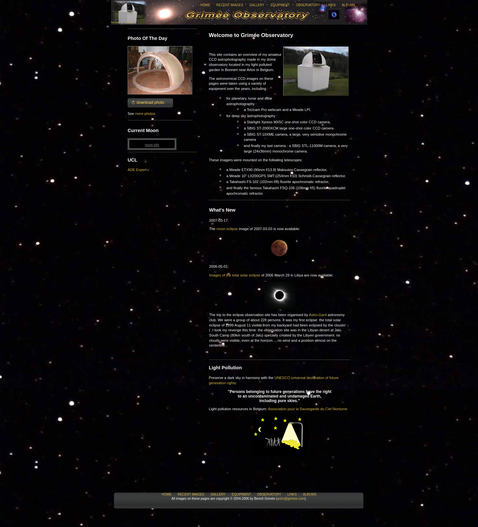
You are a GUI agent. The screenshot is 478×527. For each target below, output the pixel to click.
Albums (348, 5)
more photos (145, 114)
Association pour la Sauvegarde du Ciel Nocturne (307, 409)
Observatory (308, 5)
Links (330, 5)
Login (128, 22)
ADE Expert (137, 170)
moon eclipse (227, 229)
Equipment (280, 5)
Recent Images (229, 5)
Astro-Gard (318, 315)
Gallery (256, 5)
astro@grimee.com (291, 498)
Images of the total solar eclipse (234, 275)
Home (205, 5)
